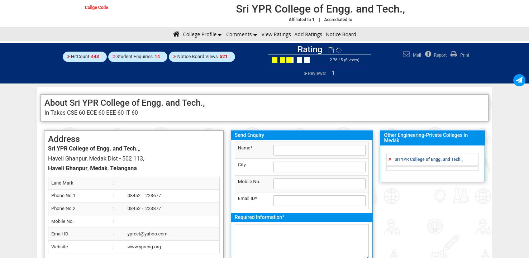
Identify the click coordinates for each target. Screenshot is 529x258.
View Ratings (276, 34)
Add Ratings (308, 34)
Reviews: (321, 73)
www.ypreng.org (144, 246)
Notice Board (341, 34)
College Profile (199, 34)
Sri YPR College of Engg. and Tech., (429, 159)
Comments (239, 34)
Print (459, 55)
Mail (411, 55)
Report (435, 55)
